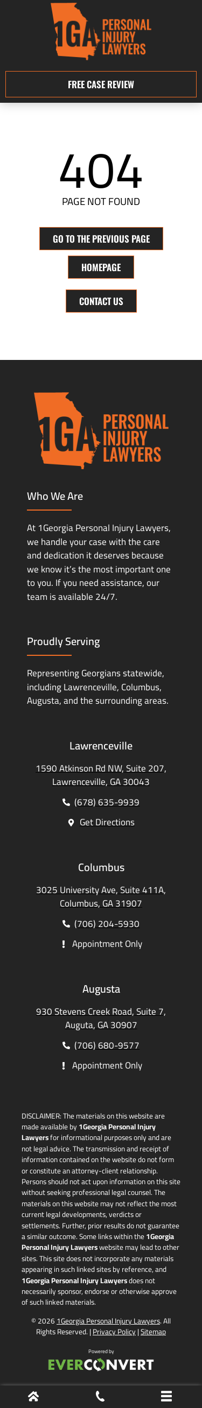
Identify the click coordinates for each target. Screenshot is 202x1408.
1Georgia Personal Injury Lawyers (108, 1321)
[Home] (33, 1398)
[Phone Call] (100, 1398)
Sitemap (153, 1332)
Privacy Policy (114, 1332)
